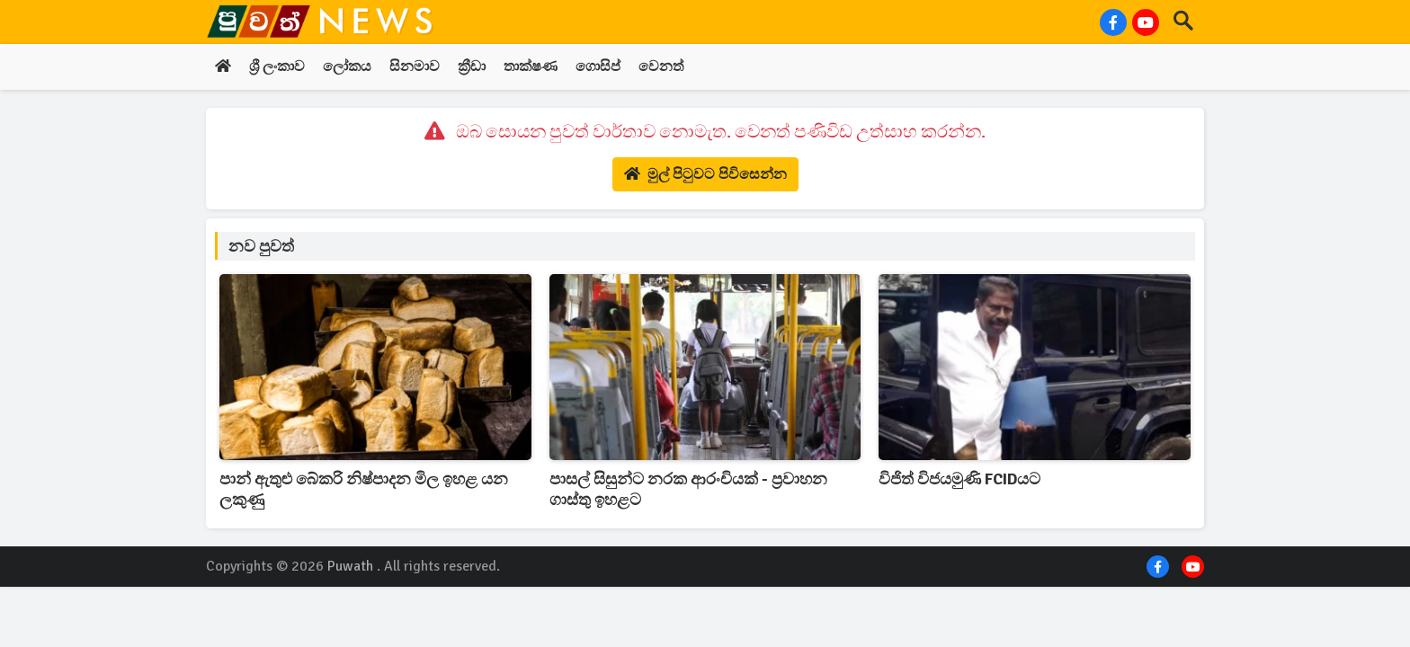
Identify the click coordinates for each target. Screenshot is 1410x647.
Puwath (350, 566)
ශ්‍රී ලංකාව (277, 67)
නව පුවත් (261, 246)
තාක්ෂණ (531, 67)
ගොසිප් (598, 67)
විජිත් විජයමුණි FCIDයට (959, 479)
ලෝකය (347, 67)
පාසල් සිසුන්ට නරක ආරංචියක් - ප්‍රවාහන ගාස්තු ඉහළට (688, 489)
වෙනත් (660, 67)
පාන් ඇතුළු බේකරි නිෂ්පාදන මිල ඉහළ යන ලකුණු (363, 489)
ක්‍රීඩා (472, 67)
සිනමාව (414, 67)
